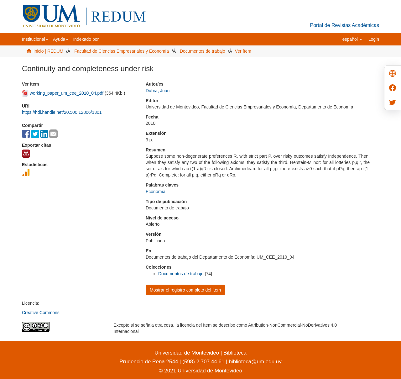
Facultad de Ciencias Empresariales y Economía (121, 51)
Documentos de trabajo (202, 51)
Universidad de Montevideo (187, 353)
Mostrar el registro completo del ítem (185, 289)
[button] (35, 39)
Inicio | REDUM (48, 51)
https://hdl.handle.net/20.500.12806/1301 (62, 112)
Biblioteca (234, 353)
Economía (155, 191)
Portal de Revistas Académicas (344, 25)
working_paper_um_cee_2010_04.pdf (66, 93)
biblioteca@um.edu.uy (255, 362)
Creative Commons (41, 312)
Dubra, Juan (157, 90)
